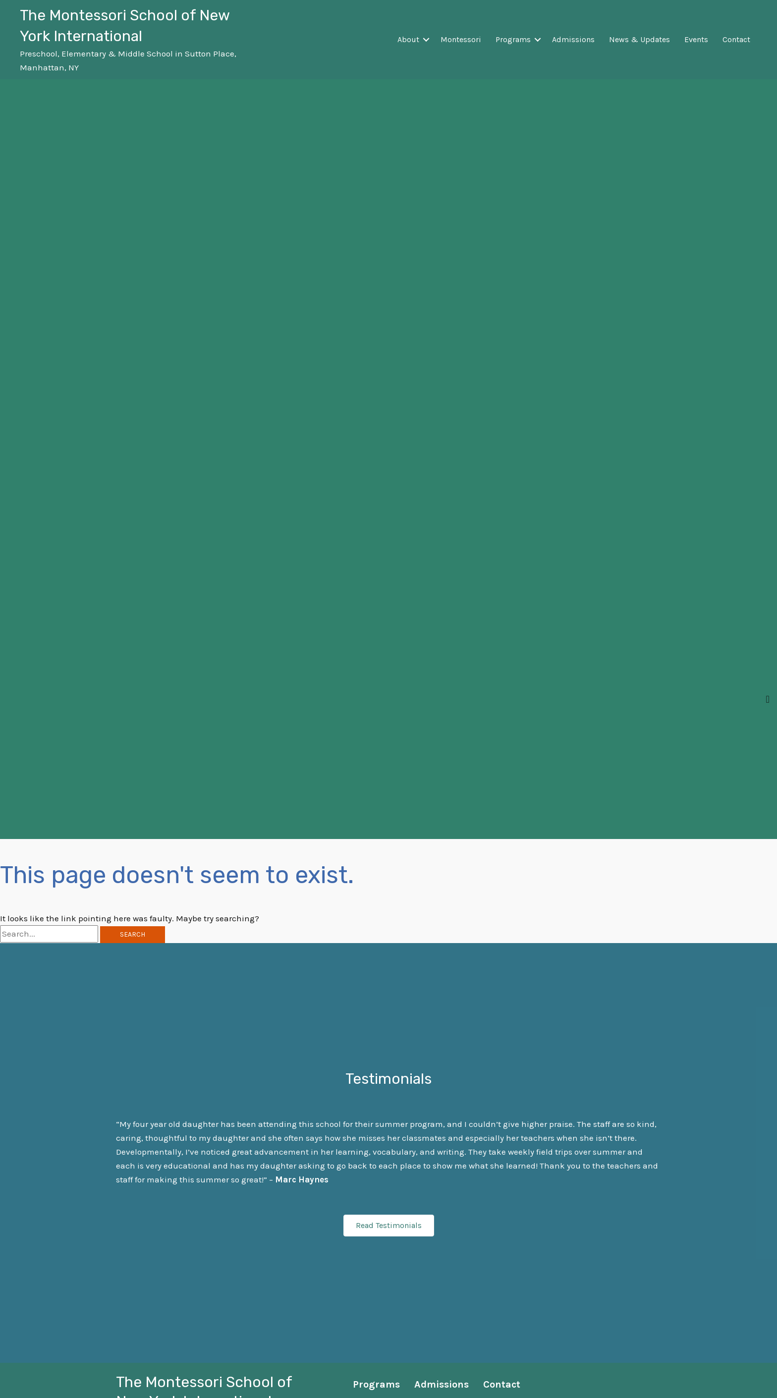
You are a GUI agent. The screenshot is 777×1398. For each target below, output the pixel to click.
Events (696, 39)
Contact (736, 39)
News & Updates (639, 39)
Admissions (573, 39)
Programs (513, 39)
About (408, 39)
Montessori (461, 39)
